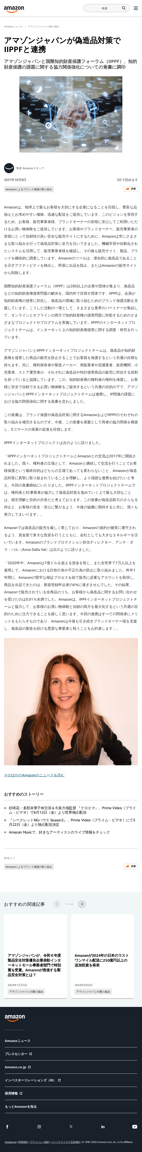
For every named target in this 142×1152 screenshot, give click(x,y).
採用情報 (14, 1093)
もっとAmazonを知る (21, 1106)
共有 (130, 189)
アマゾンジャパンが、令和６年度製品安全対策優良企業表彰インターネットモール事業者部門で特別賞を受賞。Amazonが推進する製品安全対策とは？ (34, 965)
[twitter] (71, 1126)
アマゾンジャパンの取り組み (43, 26)
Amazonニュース (13, 26)
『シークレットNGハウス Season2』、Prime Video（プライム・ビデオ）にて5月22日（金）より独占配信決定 (72, 822)
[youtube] (134, 1126)
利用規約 (23, 1142)
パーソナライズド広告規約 (65, 1142)
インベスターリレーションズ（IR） (33, 1080)
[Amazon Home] (14, 9)
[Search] (104, 8)
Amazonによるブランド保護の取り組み (29, 189)
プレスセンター (18, 1054)
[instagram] (39, 1126)
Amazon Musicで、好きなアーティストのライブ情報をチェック (59, 832)
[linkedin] (103, 1126)
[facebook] (7, 1126)
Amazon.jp (10, 1142)
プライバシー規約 (39, 1142)
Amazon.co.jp (18, 1067)
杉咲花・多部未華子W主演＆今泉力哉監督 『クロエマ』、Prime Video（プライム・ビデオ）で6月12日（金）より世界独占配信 (72, 810)
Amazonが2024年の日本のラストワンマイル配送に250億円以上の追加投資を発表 (102, 960)
